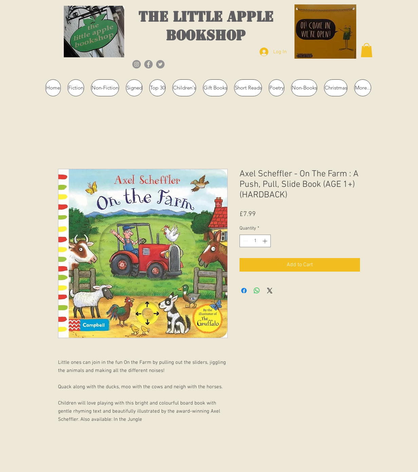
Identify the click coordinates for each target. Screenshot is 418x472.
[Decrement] (245, 241)
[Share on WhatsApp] (257, 291)
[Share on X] (270, 291)
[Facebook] (148, 64)
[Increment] (265, 241)
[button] (367, 50)
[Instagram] (136, 64)
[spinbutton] (255, 241)
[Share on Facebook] (244, 291)
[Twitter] (160, 64)
